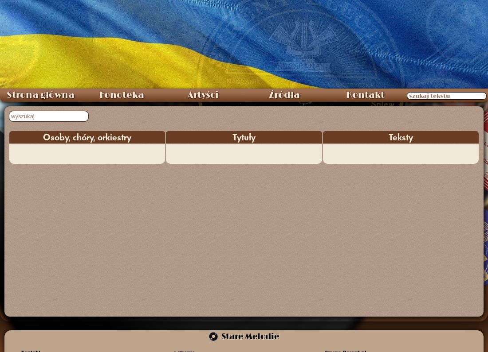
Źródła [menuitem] (284, 95)
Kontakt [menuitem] (365, 95)
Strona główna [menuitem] (41, 95)
